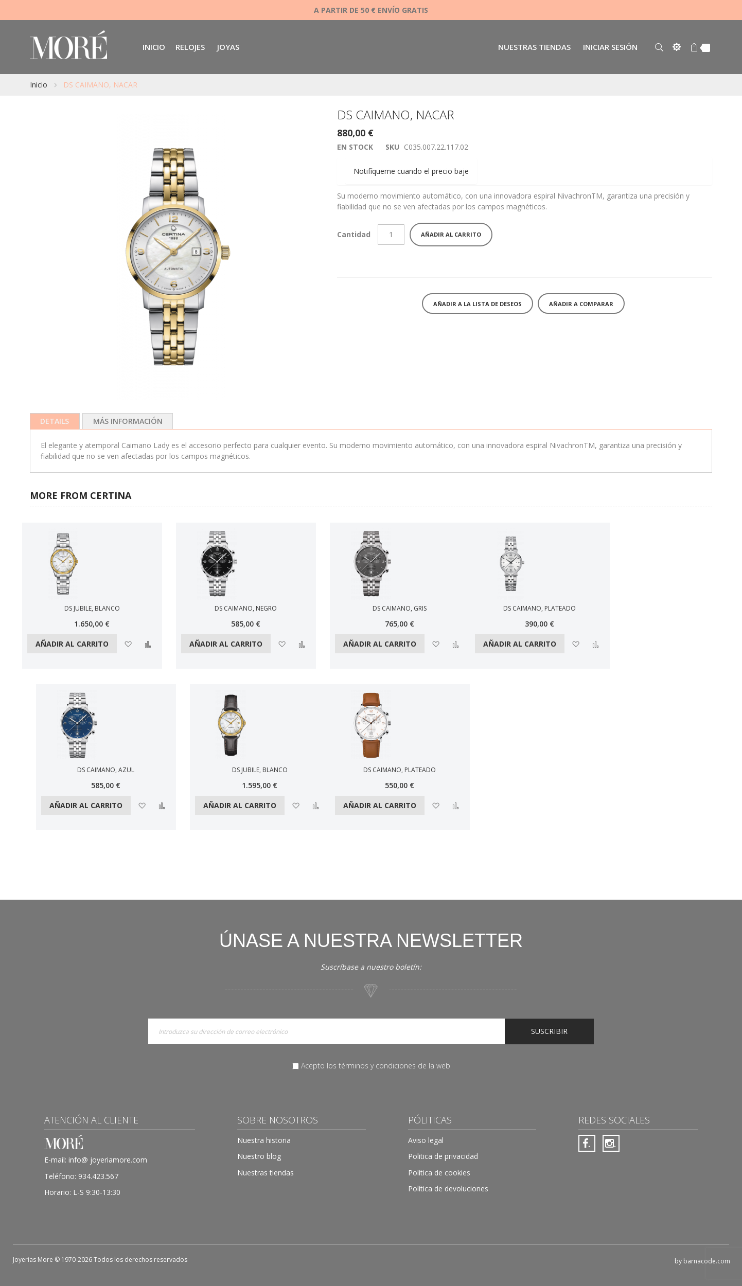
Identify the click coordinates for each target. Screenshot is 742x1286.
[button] (128, 644)
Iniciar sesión (610, 47)
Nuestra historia (264, 1140)
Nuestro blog (259, 1156)
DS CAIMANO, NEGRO (246, 608)
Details (55, 421)
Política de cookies (439, 1172)
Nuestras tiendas (534, 47)
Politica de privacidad (443, 1156)
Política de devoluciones (448, 1188)
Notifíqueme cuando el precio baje (411, 171)
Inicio (38, 85)
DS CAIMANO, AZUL (105, 769)
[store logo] (68, 46)
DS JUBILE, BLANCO (92, 608)
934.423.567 (98, 1176)
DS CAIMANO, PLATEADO (539, 608)
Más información (128, 421)
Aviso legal (426, 1140)
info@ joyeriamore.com (107, 1160)
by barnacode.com (702, 1261)
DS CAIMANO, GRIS (400, 608)
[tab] (55, 421)
